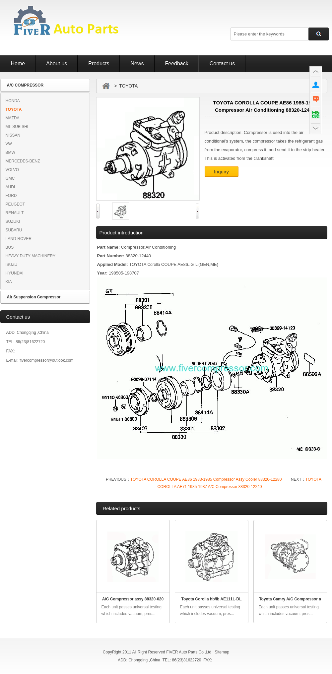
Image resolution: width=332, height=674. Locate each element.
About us (56, 63)
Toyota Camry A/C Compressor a (290, 599)
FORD (11, 195)
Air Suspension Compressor (34, 297)
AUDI (10, 187)
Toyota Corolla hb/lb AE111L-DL (211, 599)
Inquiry (221, 171)
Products (98, 63)
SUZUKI (13, 221)
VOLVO (12, 169)
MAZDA (13, 118)
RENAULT (15, 213)
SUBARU (14, 230)
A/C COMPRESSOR (25, 85)
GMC (10, 178)
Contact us (222, 63)
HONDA (13, 100)
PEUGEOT (15, 204)
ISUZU (12, 264)
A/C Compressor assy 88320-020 (133, 599)
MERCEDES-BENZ (23, 161)
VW (9, 144)
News (137, 63)
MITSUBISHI (17, 126)
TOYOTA (14, 109)
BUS (10, 247)
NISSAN (13, 135)
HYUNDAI (15, 273)
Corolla (153, 264)
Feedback (176, 63)
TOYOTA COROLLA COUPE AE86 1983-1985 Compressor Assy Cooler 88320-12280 (206, 479)
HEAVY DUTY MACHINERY (30, 256)
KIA (9, 281)
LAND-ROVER (19, 238)
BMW (10, 152)
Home (18, 63)
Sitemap (222, 652)
